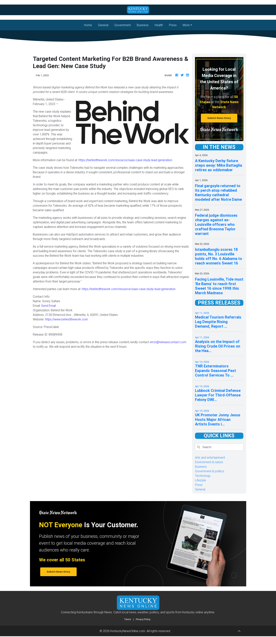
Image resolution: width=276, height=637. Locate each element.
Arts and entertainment (210, 457)
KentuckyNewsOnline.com (127, 631)
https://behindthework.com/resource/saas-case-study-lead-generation (125, 160)
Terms (127, 619)
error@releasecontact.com (168, 342)
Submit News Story (219, 118)
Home (89, 25)
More (186, 25)
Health (159, 25)
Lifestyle (200, 480)
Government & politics (209, 471)
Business (143, 25)
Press (173, 25)
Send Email (48, 306)
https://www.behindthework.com (66, 319)
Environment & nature (209, 462)
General (103, 25)
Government (122, 25)
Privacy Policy (143, 619)
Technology (203, 476)
